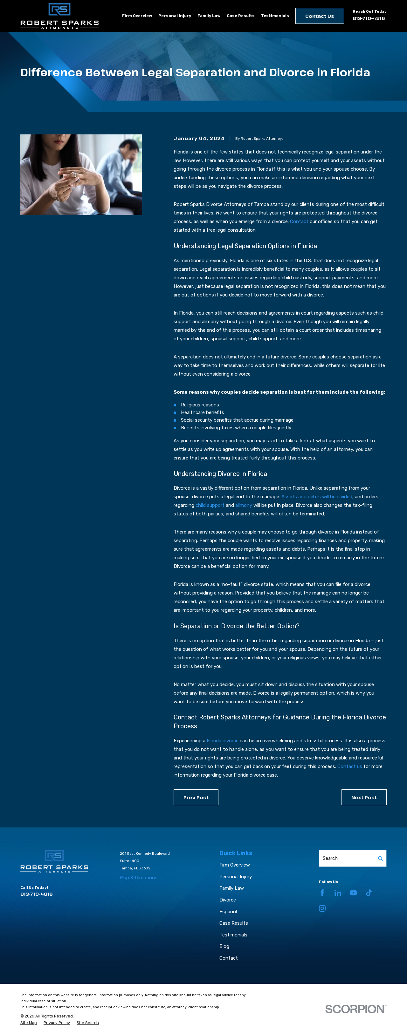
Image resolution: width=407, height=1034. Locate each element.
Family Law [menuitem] (208, 15)
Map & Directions (138, 878)
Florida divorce (222, 741)
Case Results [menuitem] (241, 15)
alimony (243, 505)
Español (228, 912)
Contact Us (319, 16)
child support (210, 505)
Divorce (227, 900)
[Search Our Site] (380, 858)
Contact (299, 221)
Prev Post (196, 797)
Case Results (233, 923)
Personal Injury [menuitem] (174, 15)
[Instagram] (322, 908)
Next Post (364, 797)
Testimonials (233, 935)
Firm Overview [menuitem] (137, 15)
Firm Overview (234, 865)
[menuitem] (28, 1023)
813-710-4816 (369, 18)
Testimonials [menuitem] (275, 15)
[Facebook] (322, 892)
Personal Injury (235, 877)
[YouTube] (353, 892)
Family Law (231, 888)
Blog (224, 946)
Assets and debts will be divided (316, 497)
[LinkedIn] (338, 892)
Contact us (349, 766)
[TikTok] (369, 892)
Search (330, 858)
